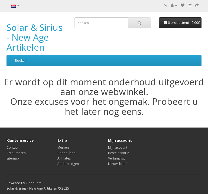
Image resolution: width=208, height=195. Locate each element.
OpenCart (33, 183)
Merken (63, 147)
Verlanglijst (116, 158)
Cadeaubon (66, 153)
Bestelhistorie (118, 153)
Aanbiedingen (68, 163)
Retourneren (16, 153)
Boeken (21, 60)
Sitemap (12, 158)
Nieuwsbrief (117, 163)
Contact (12, 147)
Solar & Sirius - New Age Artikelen (34, 37)
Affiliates (64, 158)
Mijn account (117, 147)
